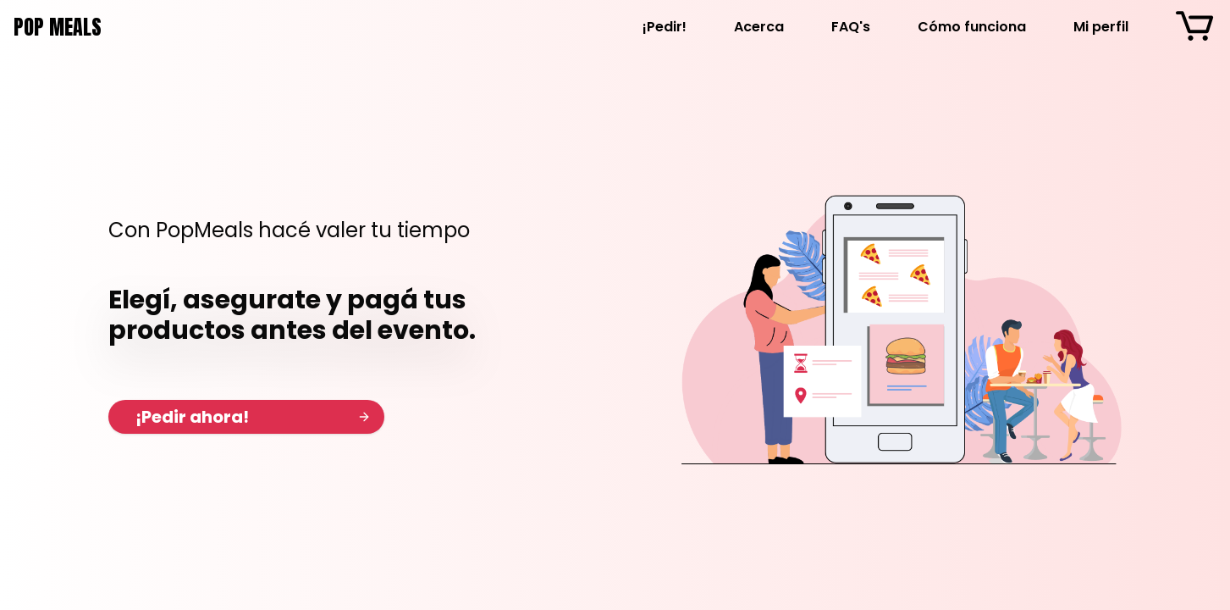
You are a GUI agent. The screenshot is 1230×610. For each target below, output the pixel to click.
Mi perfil (1100, 26)
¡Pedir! (665, 26)
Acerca (759, 26)
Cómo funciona (972, 26)
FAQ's (850, 26)
